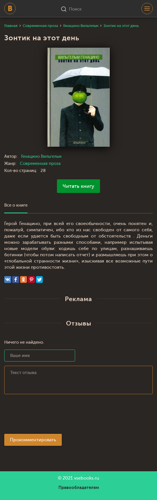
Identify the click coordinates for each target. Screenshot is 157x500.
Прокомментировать (33, 439)
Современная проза (40, 163)
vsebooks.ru (86, 478)
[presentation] (47, 416)
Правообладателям (78, 487)
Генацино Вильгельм (41, 156)
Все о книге (15, 205)
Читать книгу (78, 186)
